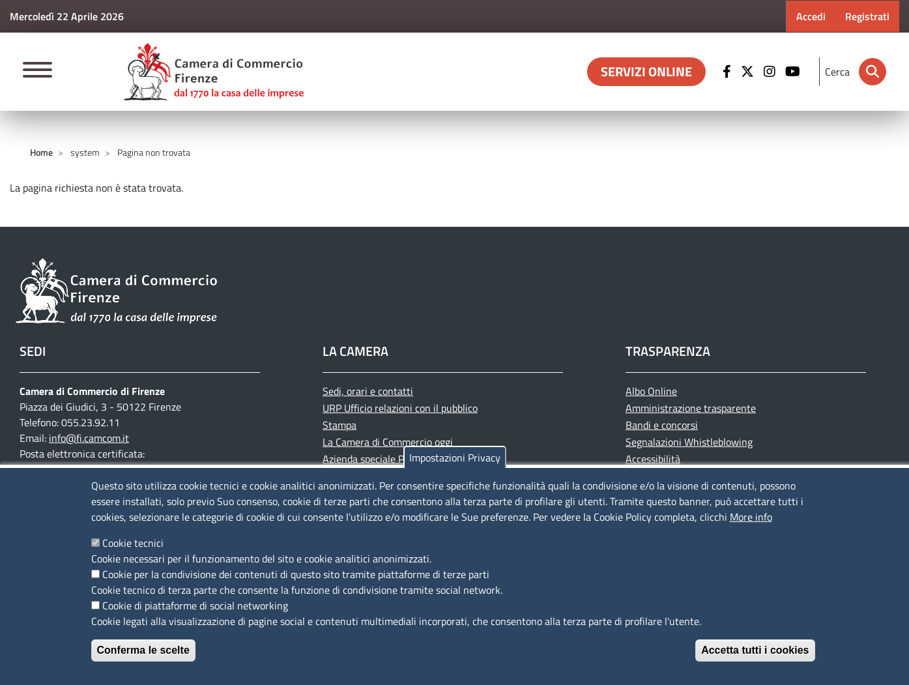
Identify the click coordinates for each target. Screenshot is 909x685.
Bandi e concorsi (662, 425)
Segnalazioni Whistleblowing (689, 442)
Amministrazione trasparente (691, 408)
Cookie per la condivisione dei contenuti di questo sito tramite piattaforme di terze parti (295, 574)
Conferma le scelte (143, 650)
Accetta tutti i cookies (755, 650)
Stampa (339, 425)
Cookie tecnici (133, 543)
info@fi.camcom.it (89, 438)
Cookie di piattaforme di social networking (195, 605)
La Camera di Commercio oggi (388, 442)
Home (41, 152)
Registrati (867, 16)
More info (751, 517)
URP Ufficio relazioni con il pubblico (400, 408)
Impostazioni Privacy (454, 457)
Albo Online (651, 391)
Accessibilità (653, 459)
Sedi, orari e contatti (368, 391)
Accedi (811, 16)
